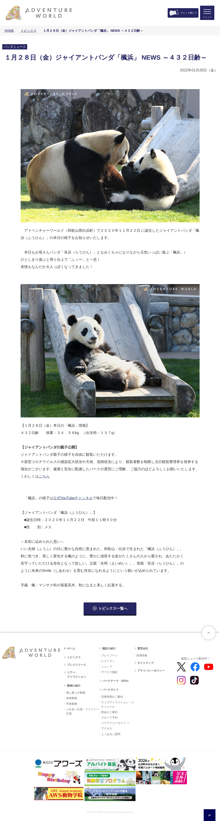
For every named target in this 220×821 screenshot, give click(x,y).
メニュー (207, 17)
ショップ (106, 666)
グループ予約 (109, 717)
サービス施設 (109, 672)
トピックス (28, 30)
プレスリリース (76, 664)
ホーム (71, 648)
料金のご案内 (109, 712)
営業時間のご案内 (112, 696)
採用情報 (141, 655)
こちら (44, 476)
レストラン (108, 661)
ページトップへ (208, 633)
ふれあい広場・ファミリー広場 (82, 711)
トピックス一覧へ (112, 608)
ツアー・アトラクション (76, 674)
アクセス (106, 728)
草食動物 (71, 703)
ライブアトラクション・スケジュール (117, 704)
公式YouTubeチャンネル (73, 498)
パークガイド (110, 689)
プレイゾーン (109, 655)
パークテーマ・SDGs (115, 680)
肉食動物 (71, 698)
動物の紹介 (74, 685)
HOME (9, 30)
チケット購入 (187, 13)
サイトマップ (145, 663)
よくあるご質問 (110, 734)
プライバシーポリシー (150, 670)
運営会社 (142, 648)
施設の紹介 (109, 648)
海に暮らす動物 (75, 692)
